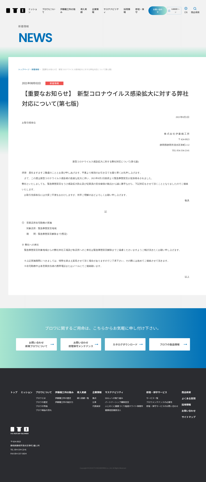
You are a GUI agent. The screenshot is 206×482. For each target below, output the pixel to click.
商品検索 (195, 12)
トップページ (23, 69)
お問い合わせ (156, 11)
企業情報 (94, 11)
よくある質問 (189, 398)
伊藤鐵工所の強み (67, 11)
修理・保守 (137, 11)
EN (185, 12)
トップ (13, 392)
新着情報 (35, 69)
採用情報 (125, 11)
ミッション (32, 11)
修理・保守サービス (156, 392)
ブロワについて (48, 11)
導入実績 (82, 11)
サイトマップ (189, 417)
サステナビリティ (109, 11)
